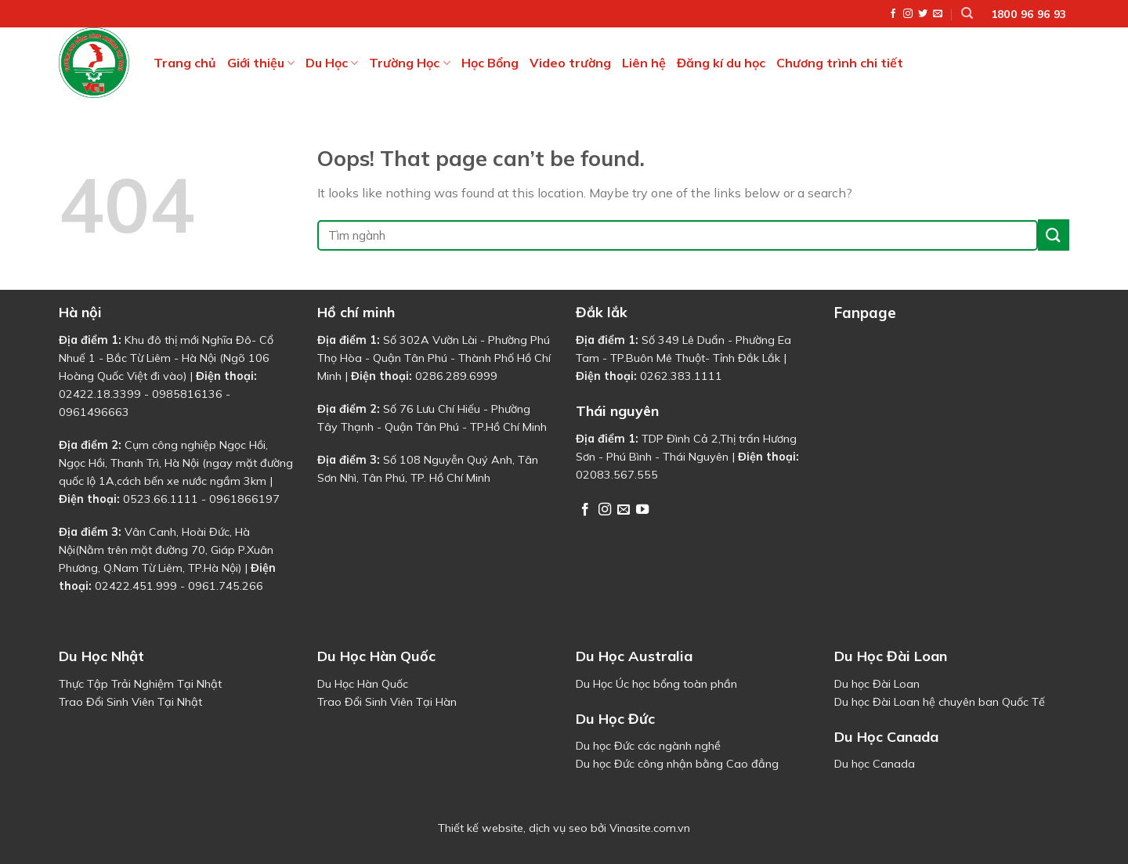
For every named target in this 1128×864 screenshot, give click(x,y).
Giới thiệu (261, 62)
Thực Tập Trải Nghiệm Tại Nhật (140, 684)
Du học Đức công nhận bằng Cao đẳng (677, 764)
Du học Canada (874, 764)
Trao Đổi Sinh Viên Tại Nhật (130, 702)
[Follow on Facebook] (893, 14)
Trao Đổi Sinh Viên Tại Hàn (387, 702)
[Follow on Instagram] (908, 14)
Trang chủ (185, 62)
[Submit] (1053, 234)
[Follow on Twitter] (922, 14)
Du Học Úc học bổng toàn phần (656, 684)
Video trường (570, 62)
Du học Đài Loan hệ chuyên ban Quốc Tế (939, 702)
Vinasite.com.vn (649, 828)
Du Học (332, 62)
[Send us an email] (937, 14)
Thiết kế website (480, 828)
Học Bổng (490, 62)
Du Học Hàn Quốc (362, 684)
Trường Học (409, 62)
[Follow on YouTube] (642, 510)
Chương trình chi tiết (839, 62)
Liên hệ (644, 62)
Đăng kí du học (721, 62)
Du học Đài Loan (877, 684)
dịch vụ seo (558, 828)
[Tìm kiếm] (967, 13)
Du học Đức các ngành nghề (648, 746)
